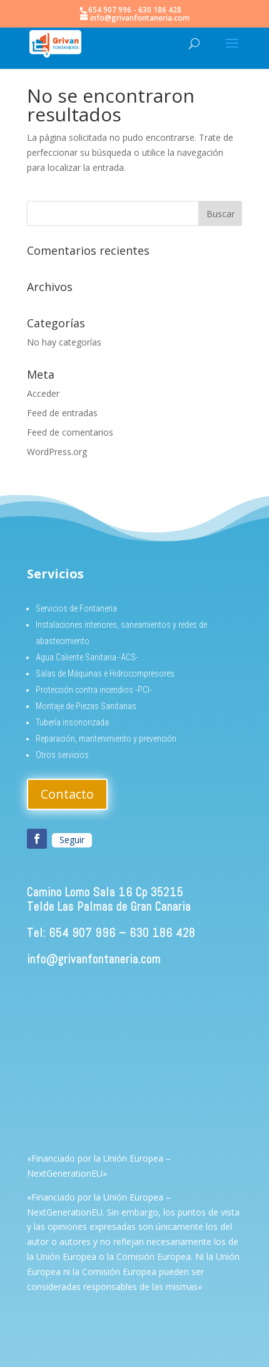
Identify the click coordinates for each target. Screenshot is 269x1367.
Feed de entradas (62, 413)
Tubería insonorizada (72, 722)
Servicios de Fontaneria (76, 608)
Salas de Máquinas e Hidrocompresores (105, 673)
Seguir (71, 840)
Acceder (43, 393)
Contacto (67, 794)
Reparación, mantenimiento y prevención (106, 739)
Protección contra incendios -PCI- (94, 690)
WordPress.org (57, 452)
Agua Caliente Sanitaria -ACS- (87, 657)
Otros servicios (62, 755)
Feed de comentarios (70, 432)
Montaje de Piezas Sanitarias (86, 706)
